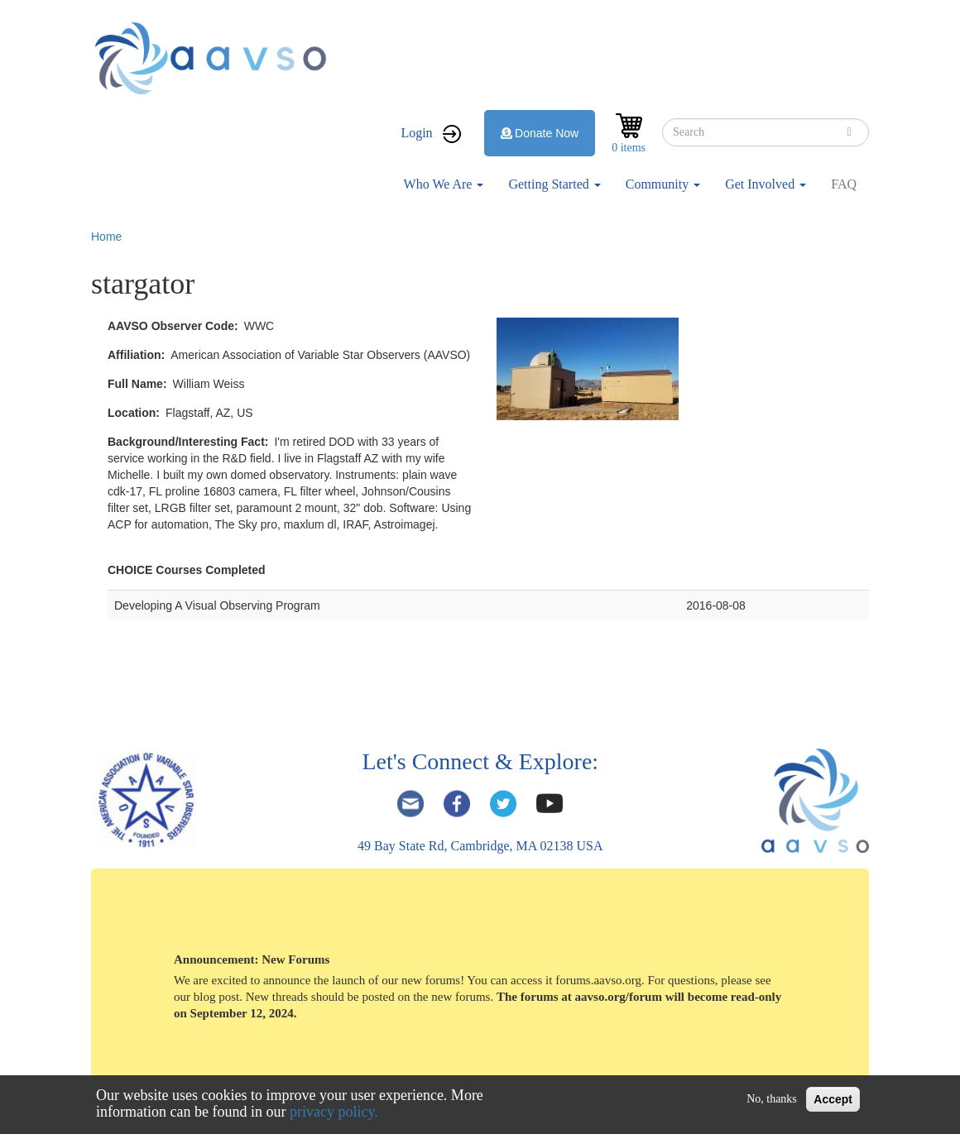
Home (106, 236)
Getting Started (554, 184)
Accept (833, 1099)
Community (663, 184)
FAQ (844, 184)
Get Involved (765, 184)
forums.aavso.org (598, 980)
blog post (216, 996)
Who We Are (444, 184)
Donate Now (540, 133)
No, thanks (771, 1099)
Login (416, 133)
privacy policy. (334, 1111)
